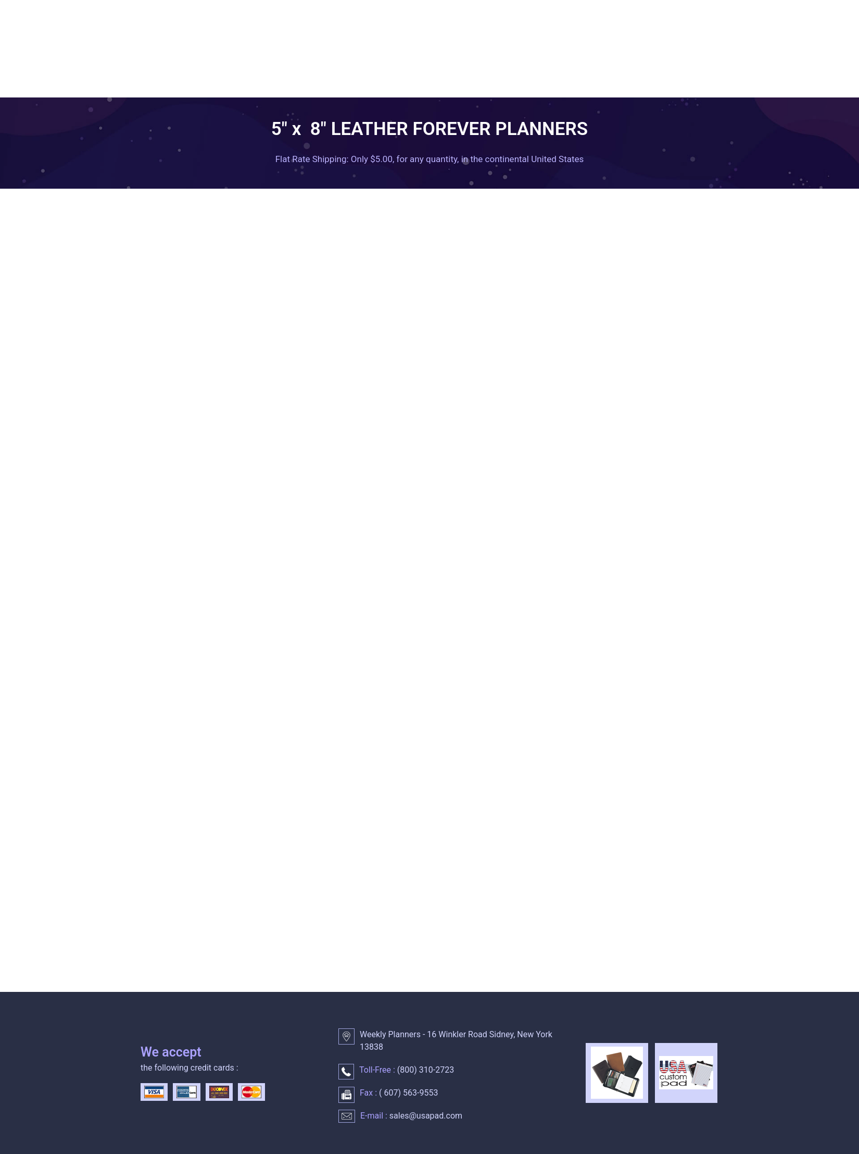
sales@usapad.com (425, 1116)
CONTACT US (173, 93)
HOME (160, 69)
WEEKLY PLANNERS (249, 69)
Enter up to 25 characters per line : (528, 706)
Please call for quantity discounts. (341, 834)
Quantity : (581, 421)
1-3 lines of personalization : (517, 671)
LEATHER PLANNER (592, 69)
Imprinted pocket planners (174, 389)
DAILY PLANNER (357, 69)
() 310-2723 (424, 1070)
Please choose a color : (506, 427)
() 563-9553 (407, 1093)
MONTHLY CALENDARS (471, 69)
